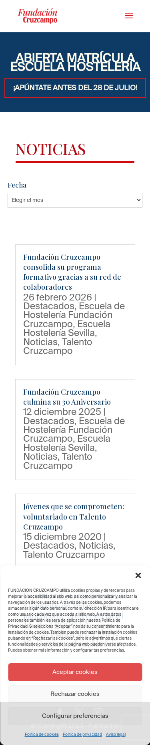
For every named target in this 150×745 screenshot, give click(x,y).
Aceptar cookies (75, 671)
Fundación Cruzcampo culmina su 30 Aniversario (67, 397)
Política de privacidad (82, 734)
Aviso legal (116, 734)
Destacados (48, 305)
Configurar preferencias (75, 715)
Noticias (40, 341)
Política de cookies (42, 734)
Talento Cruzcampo (57, 346)
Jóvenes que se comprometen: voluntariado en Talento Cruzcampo (73, 516)
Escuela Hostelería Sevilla (66, 328)
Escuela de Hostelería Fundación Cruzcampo (74, 314)
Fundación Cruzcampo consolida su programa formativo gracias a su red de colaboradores (72, 272)
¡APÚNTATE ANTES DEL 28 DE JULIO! (75, 87)
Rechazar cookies (75, 693)
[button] (138, 575)
